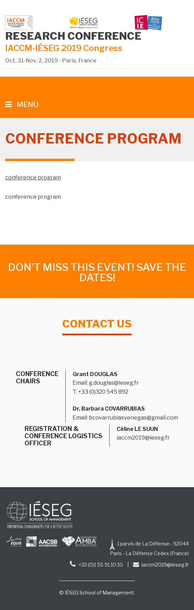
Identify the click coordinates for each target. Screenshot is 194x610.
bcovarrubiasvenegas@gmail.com (133, 417)
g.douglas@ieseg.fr (114, 383)
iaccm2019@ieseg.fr (143, 437)
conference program (33, 177)
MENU (22, 104)
